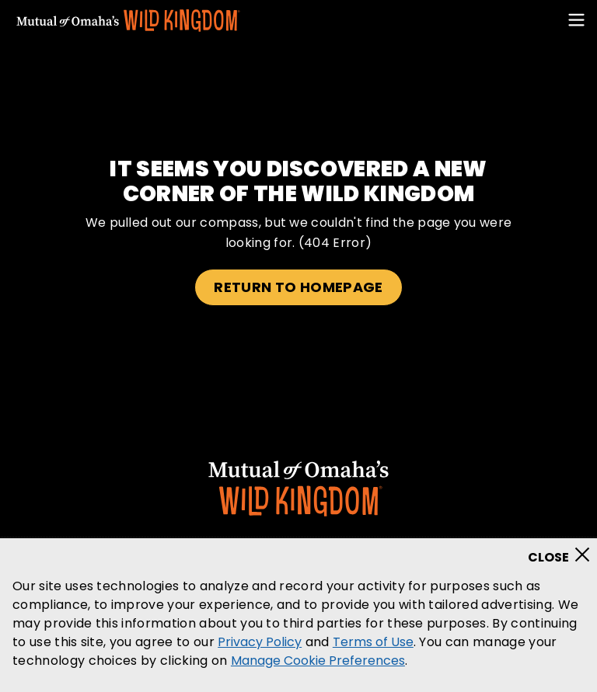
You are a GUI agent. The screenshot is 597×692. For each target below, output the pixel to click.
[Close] (564, 550)
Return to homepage (298, 287)
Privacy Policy (260, 642)
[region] (298, 615)
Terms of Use (373, 642)
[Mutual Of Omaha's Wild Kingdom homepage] (128, 21)
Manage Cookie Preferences (318, 660)
